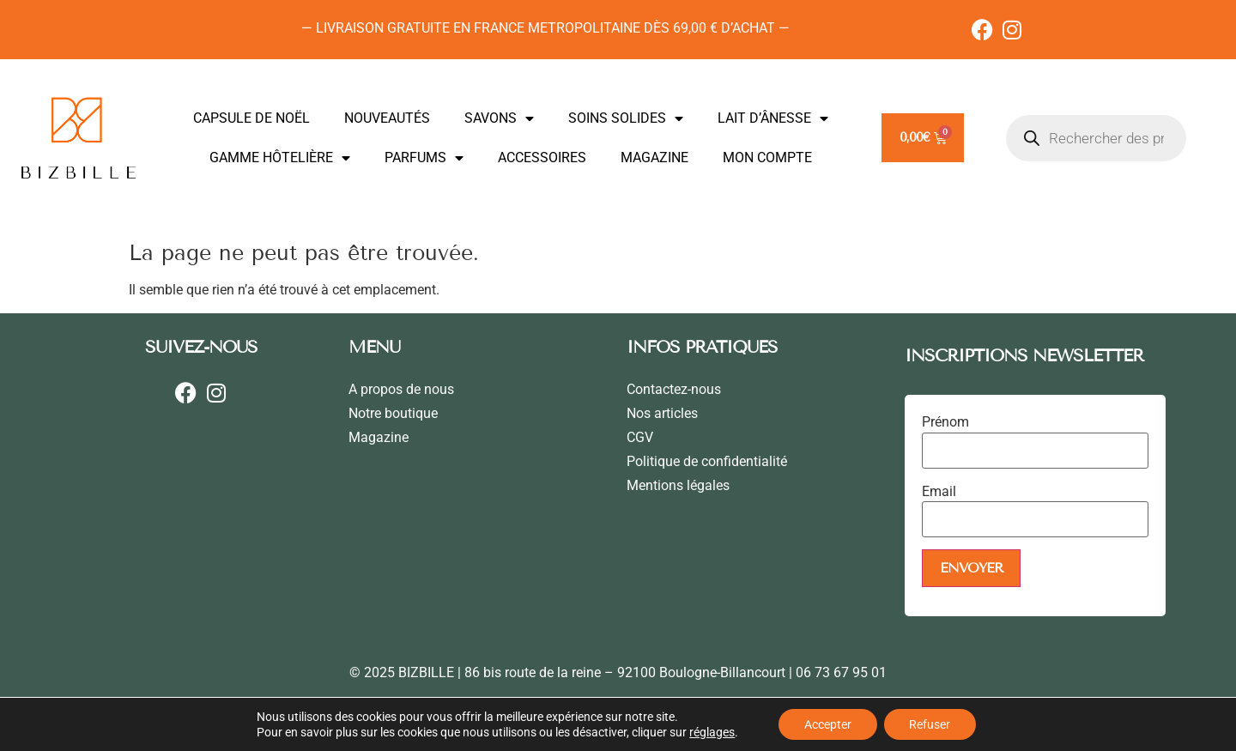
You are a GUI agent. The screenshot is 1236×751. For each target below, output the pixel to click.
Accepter (827, 724)
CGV (640, 437)
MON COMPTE (767, 157)
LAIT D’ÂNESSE (773, 118)
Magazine (378, 437)
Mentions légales (678, 485)
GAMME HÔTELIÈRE (279, 157)
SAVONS (499, 118)
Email (939, 492)
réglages (711, 732)
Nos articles (662, 413)
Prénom (945, 422)
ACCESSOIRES (542, 157)
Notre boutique (393, 413)
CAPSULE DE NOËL (251, 118)
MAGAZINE (654, 157)
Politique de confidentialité (707, 461)
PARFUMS (424, 157)
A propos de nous (401, 389)
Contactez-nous (674, 389)
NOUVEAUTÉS (387, 118)
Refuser (930, 724)
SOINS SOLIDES (625, 118)
